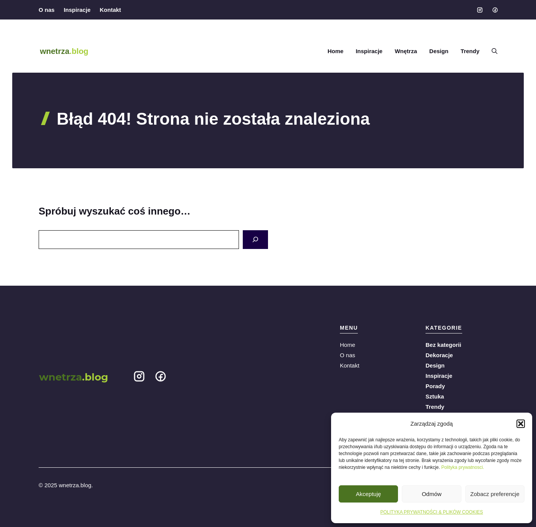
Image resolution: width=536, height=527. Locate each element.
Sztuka (435, 396)
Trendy (470, 51)
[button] (521, 424)
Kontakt (110, 10)
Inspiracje (77, 10)
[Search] (255, 239)
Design (438, 51)
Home (336, 51)
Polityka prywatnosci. (462, 467)
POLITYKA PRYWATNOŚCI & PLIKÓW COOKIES (431, 512)
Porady (435, 386)
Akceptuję (368, 494)
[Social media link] (480, 10)
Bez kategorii (443, 345)
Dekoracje (439, 355)
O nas (47, 10)
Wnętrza (406, 51)
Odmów (432, 494)
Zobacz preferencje (494, 494)
